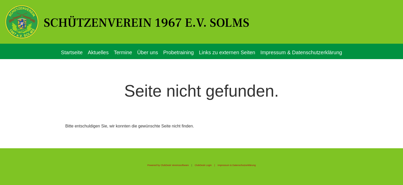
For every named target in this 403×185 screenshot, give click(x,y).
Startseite (72, 52)
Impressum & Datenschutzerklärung (301, 52)
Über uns (147, 52)
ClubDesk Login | (206, 165)
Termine (123, 52)
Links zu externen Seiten (227, 52)
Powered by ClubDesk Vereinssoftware (168, 165)
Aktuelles (98, 52)
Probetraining (178, 52)
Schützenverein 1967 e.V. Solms (146, 23)
